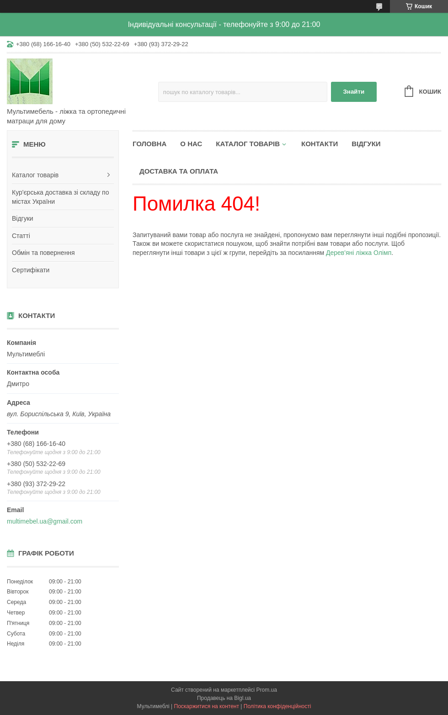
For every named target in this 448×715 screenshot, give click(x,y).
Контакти (319, 143)
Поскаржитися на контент (206, 706)
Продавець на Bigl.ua (224, 698)
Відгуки (22, 218)
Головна (149, 143)
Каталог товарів (35, 175)
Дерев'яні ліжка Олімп (358, 252)
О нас (191, 143)
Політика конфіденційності (277, 706)
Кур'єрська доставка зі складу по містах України (60, 197)
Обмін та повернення (43, 252)
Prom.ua (266, 690)
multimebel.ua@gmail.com (44, 521)
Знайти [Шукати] (353, 91)
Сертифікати (30, 270)
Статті (21, 235)
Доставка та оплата (178, 171)
